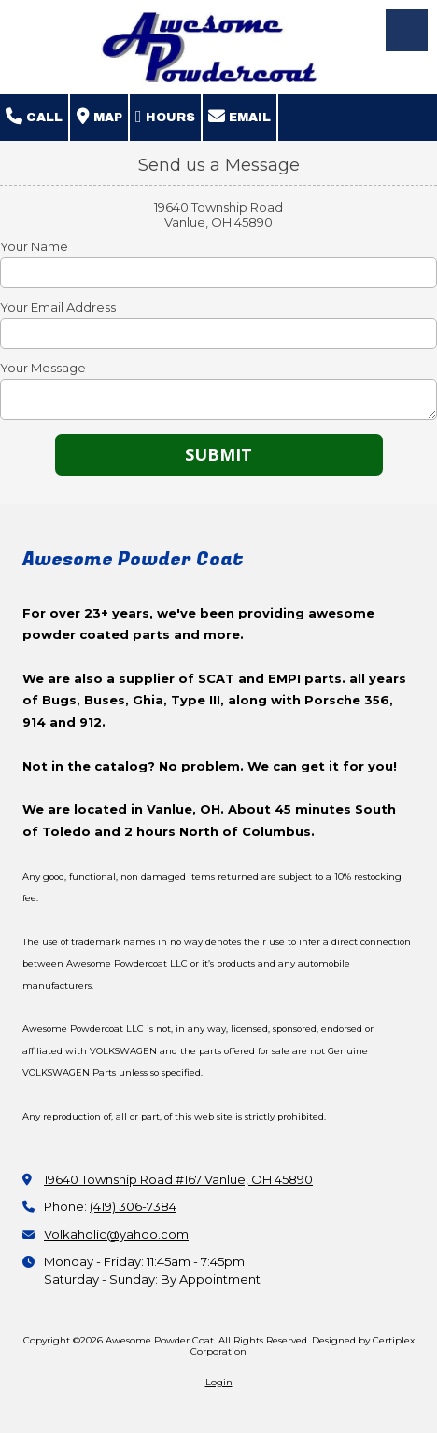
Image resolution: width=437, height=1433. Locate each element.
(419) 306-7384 (133, 1206)
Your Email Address (58, 306)
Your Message (43, 367)
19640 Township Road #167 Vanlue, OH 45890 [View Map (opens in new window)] (178, 1179)
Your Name (34, 246)
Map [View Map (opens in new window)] (99, 116)
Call (34, 116)
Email (239, 116)
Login (219, 1382)
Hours (165, 116)
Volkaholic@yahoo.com (116, 1234)
